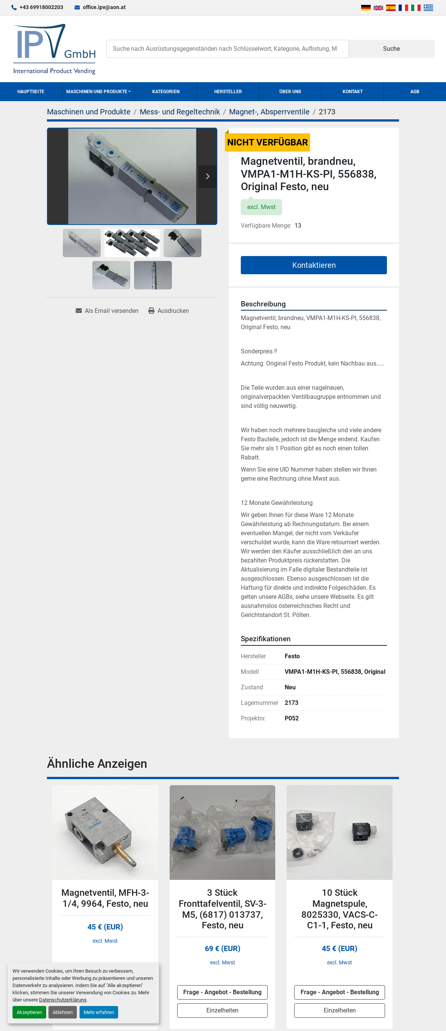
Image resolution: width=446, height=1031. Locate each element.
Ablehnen (63, 1012)
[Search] (227, 49)
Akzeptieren (29, 1012)
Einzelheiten (222, 1010)
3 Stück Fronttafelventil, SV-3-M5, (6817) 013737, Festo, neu (223, 909)
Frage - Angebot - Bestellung (222, 992)
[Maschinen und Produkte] (89, 111)
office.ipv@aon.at (104, 7)
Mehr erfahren (99, 1012)
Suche (391, 48)
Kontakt (353, 91)
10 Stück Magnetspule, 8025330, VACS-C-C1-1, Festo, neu (339, 909)
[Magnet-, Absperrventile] (269, 111)
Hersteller (228, 91)
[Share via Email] (107, 311)
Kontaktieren (314, 265)
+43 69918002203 (41, 7)
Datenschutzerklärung (62, 1000)
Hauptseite (30, 91)
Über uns (290, 91)
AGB (414, 91)
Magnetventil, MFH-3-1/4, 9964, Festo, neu (105, 898)
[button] (98, 91)
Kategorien (165, 91)
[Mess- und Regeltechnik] (180, 111)
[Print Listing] (168, 311)
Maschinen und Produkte (96, 91)
